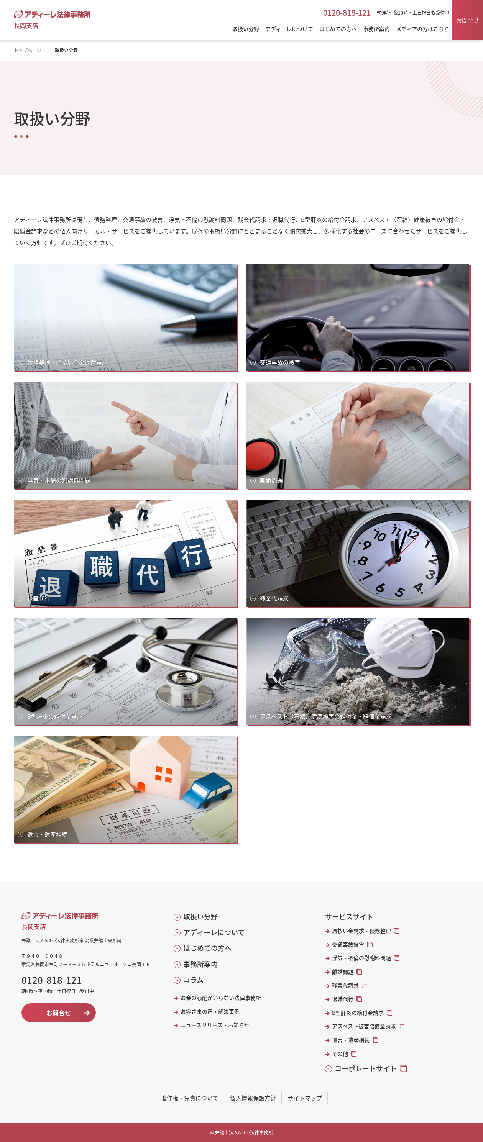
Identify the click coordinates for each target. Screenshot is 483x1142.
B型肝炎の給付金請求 (358, 1012)
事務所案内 (200, 964)
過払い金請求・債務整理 (361, 930)
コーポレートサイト (366, 1068)
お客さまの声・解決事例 (210, 1011)
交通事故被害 (348, 944)
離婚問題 (342, 971)
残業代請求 (345, 985)
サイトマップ (305, 1098)
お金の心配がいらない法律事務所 (221, 997)
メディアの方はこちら (422, 29)
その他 (340, 1053)
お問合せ (467, 20)
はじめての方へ (207, 948)
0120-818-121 (347, 12)
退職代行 (342, 999)
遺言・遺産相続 (351, 1040)
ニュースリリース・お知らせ (215, 1025)
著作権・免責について (190, 1098)
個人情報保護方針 (253, 1098)
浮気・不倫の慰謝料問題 (361, 958)
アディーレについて (214, 932)
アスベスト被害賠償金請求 (364, 1026)
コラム (193, 980)
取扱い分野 (200, 916)
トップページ (27, 50)
